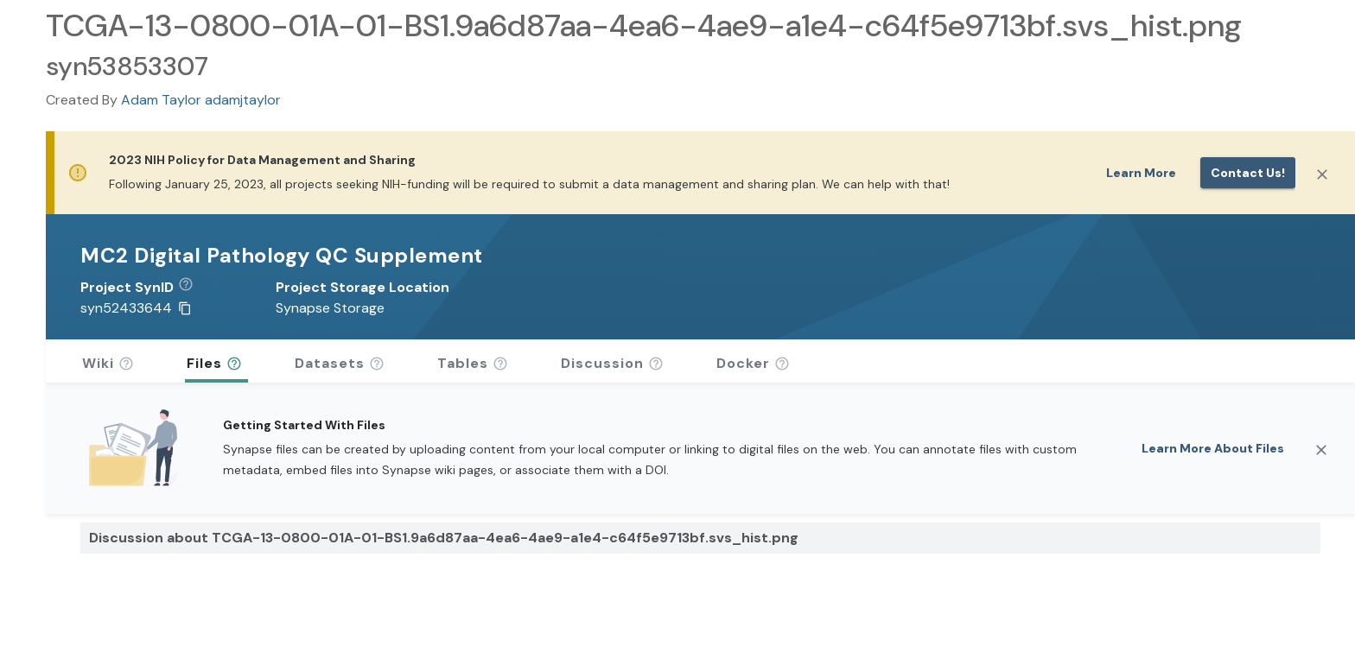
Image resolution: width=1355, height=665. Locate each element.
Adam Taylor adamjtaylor (201, 100)
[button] (192, 287)
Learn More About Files (1213, 448)
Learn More (1141, 172)
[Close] (1322, 174)
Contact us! (1248, 172)
